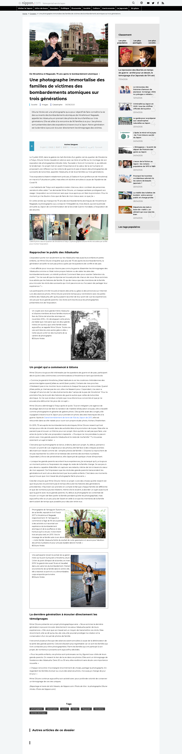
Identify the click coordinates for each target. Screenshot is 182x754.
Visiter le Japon (25, 8)
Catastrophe (57, 105)
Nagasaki (86, 709)
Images (45, 105)
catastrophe (52, 709)
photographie (36, 709)
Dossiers (54, 8)
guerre (64, 709)
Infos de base (41, 8)
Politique (65, 8)
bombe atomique (38, 713)
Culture (96, 8)
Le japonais (122, 8)
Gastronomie (108, 8)
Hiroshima (99, 709)
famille (75, 709)
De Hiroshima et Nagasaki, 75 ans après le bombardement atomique (65, 74)
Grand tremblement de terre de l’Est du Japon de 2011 (68, 417)
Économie (76, 8)
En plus (135, 8)
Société (86, 8)
